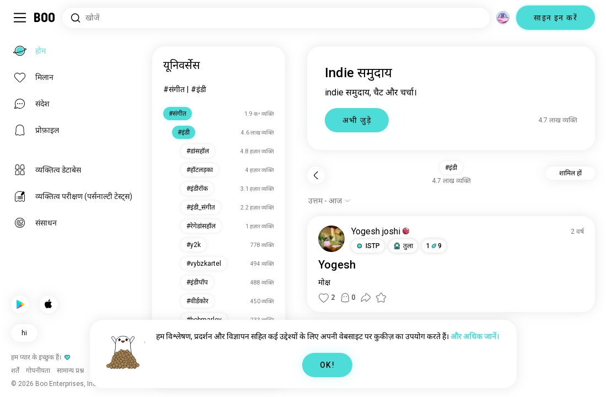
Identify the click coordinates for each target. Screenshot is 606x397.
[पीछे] (316, 175)
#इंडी (198, 89)
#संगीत (174, 89)
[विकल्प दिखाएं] (329, 200)
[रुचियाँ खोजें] (276, 18)
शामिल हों (570, 173)
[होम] (45, 17)
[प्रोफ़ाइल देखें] (331, 239)
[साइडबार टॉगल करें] (20, 17)
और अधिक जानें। (475, 336)
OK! (327, 365)
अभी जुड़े (356, 120)
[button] (367, 246)
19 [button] (434, 246)
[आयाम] (503, 17)
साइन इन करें (555, 17)
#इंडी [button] (451, 167)
